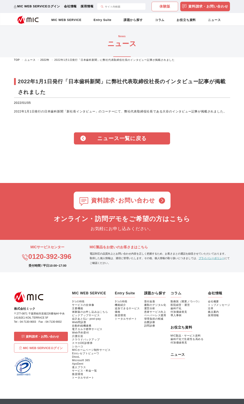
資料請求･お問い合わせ (123, 200)
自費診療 (149, 322)
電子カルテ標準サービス (87, 329)
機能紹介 (120, 304)
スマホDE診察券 (82, 343)
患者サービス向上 (155, 311)
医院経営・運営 (180, 304)
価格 (117, 311)
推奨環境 (77, 374)
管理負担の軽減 (154, 318)
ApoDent (77, 363)
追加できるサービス (127, 308)
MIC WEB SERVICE (66, 20)
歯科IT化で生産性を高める (187, 339)
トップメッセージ (219, 304)
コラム (159, 20)
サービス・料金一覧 (84, 370)
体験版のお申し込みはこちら (90, 311)
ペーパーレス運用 (155, 315)
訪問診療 (149, 325)
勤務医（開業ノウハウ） (186, 301)
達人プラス (79, 367)
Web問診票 (79, 322)
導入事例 (176, 315)
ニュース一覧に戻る (122, 138)
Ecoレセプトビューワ (85, 353)
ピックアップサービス (86, 315)
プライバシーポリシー (212, 258)
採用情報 (87, 6)
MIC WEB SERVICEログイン (38, 6)
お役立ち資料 (186, 20)
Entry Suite (103, 20)
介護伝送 (77, 336)
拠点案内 (213, 311)
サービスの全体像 (83, 304)
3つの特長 (78, 301)
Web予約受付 (80, 332)
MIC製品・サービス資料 (186, 335)
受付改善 (149, 301)
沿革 (211, 308)
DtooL (76, 356)
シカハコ (77, 346)
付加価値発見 (179, 311)
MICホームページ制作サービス (91, 349)
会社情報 (70, 6)
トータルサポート (83, 377)
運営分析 (149, 308)
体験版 (164, 6)
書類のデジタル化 (155, 304)
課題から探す (133, 20)
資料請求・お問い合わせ (205, 6)
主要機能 (77, 308)
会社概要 (213, 301)
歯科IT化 (176, 308)
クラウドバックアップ (86, 339)
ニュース (214, 20)
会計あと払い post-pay (86, 318)
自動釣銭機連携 (81, 325)
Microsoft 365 (81, 360)
